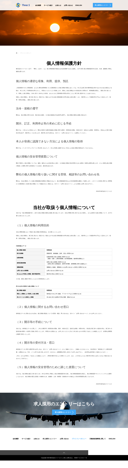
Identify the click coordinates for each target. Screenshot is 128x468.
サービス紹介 (48, 5)
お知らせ (58, 5)
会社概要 (38, 5)
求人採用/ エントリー (50, 440)
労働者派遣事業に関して (98, 440)
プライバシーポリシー (79, 440)
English (78, 5)
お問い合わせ (68, 5)
